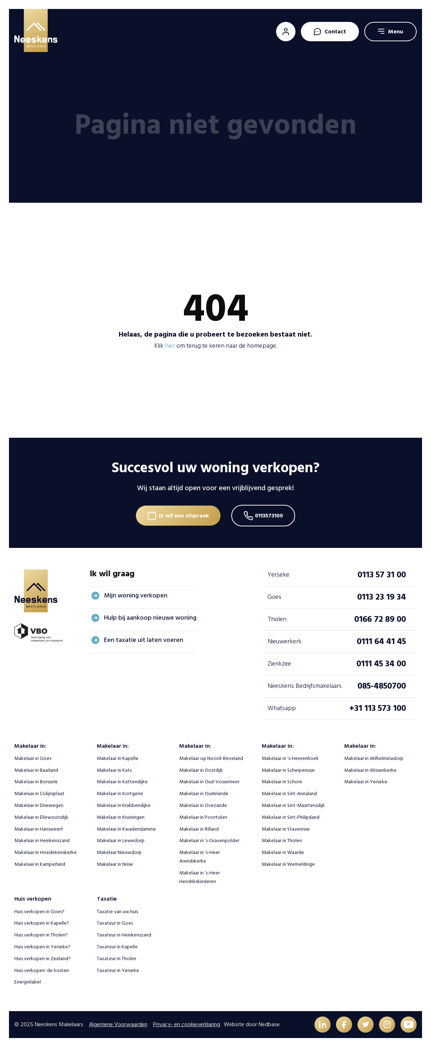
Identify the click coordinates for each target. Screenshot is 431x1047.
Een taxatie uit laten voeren (143, 640)
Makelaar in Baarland (36, 770)
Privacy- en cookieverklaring (186, 1024)
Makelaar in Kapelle (117, 758)
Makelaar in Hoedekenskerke (45, 852)
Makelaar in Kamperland (39, 864)
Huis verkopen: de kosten (41, 970)
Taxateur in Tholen (116, 958)
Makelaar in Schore (282, 782)
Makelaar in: (30, 746)
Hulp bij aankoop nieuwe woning (150, 617)
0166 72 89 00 (380, 619)
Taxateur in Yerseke (118, 970)
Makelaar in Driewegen (38, 805)
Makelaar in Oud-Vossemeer (209, 782)
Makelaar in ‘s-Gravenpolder (209, 840)
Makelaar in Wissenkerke (370, 770)
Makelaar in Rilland (199, 829)
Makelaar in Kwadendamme (126, 829)
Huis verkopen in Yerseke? (42, 947)
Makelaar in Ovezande (203, 805)
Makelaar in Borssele (36, 782)
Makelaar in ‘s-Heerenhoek (290, 758)
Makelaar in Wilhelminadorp (373, 758)
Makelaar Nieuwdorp (119, 852)
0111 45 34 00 (381, 664)
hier (170, 346)
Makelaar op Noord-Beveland (211, 758)
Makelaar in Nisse (115, 864)
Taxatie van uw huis (117, 911)
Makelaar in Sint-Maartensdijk (293, 805)
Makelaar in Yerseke (365, 782)
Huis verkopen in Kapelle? (41, 923)
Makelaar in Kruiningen (121, 817)
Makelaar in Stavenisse (286, 829)
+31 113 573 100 (377, 708)
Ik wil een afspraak (184, 515)
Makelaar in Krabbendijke (124, 805)
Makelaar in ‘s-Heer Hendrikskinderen (199, 877)
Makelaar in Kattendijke (122, 782)
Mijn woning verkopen (135, 595)
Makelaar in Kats (114, 770)
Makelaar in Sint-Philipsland (290, 817)
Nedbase (269, 1024)
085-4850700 (381, 686)
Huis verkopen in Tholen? (41, 935)
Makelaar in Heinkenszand (42, 840)
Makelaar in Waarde (283, 852)
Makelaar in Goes (32, 758)
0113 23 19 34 (381, 597)
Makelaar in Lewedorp (121, 840)
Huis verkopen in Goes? (39, 911)
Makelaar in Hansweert (38, 829)
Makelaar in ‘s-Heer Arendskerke (199, 856)
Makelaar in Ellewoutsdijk (41, 817)
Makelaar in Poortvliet (203, 817)
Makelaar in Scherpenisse (288, 770)
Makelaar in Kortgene (120, 793)
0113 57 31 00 (381, 575)
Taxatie (107, 898)
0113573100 (269, 515)
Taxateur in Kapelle (117, 947)
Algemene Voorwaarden (118, 1024)
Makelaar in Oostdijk (201, 770)
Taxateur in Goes (115, 923)
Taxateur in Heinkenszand (124, 935)
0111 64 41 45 (381, 641)
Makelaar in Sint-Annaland (289, 793)
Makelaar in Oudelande (203, 793)
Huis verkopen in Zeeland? (42, 958)
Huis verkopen (32, 898)
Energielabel (27, 982)
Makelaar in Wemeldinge (288, 864)
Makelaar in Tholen (282, 840)
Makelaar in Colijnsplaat (39, 793)
